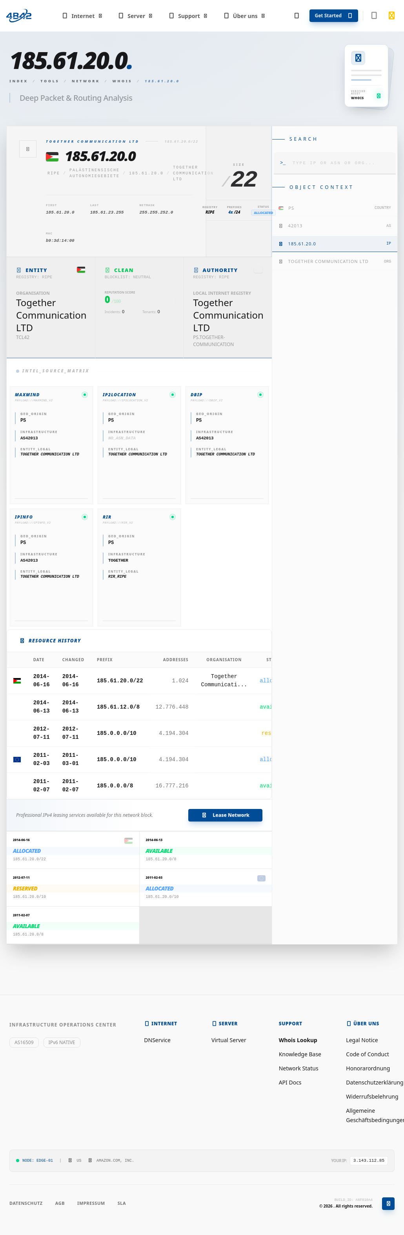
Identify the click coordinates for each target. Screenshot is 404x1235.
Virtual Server (228, 1040)
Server (135, 16)
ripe (53, 173)
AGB (60, 1203)
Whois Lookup (298, 1040)
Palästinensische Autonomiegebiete (94, 173)
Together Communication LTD (193, 173)
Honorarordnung (368, 1068)
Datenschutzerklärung (374, 1082)
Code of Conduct (367, 1054)
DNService (157, 1040)
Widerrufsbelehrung (372, 1096)
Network (86, 80)
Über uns (244, 16)
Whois (123, 80)
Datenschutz (26, 1203)
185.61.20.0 (146, 173)
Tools (49, 80)
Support (188, 16)
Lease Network (225, 815)
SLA (122, 1203)
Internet (82, 16)
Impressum (91, 1203)
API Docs (290, 1082)
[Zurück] (27, 149)
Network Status (298, 1068)
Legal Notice (362, 1040)
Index (18, 80)
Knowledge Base (300, 1054)
